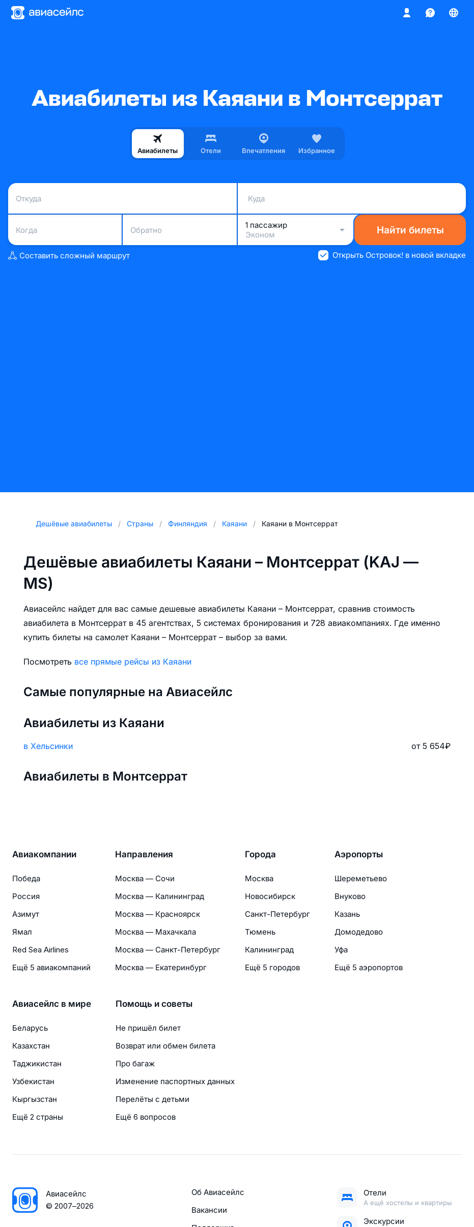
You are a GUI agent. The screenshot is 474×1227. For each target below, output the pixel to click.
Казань (347, 914)
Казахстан (31, 1046)
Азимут (25, 914)
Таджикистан (37, 1063)
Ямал (22, 932)
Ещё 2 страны (37, 1117)
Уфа (341, 949)
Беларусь (30, 1028)
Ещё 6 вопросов (146, 1117)
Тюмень (260, 932)
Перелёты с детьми (152, 1099)
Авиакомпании (44, 854)
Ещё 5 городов (272, 967)
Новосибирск (270, 896)
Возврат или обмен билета (165, 1046)
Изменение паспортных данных (175, 1081)
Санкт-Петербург (277, 914)
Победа (26, 878)
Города (260, 854)
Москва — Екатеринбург (161, 967)
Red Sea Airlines (40, 949)
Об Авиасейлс (217, 1192)
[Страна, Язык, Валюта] (453, 13)
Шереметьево (360, 878)
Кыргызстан (34, 1099)
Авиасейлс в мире (51, 1004)
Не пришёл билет (148, 1028)
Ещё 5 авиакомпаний (51, 967)
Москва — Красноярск (157, 914)
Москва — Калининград (159, 896)
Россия (26, 896)
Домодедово (358, 932)
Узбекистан (33, 1081)
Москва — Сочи (145, 878)
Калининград (269, 949)
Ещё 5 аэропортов (368, 967)
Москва (259, 878)
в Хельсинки (48, 746)
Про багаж (135, 1063)
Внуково (350, 896)
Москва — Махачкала (155, 932)
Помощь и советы (154, 1004)
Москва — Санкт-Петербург (167, 949)
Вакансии (209, 1210)
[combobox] (122, 198)
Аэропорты (358, 854)
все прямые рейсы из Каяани (132, 661)
